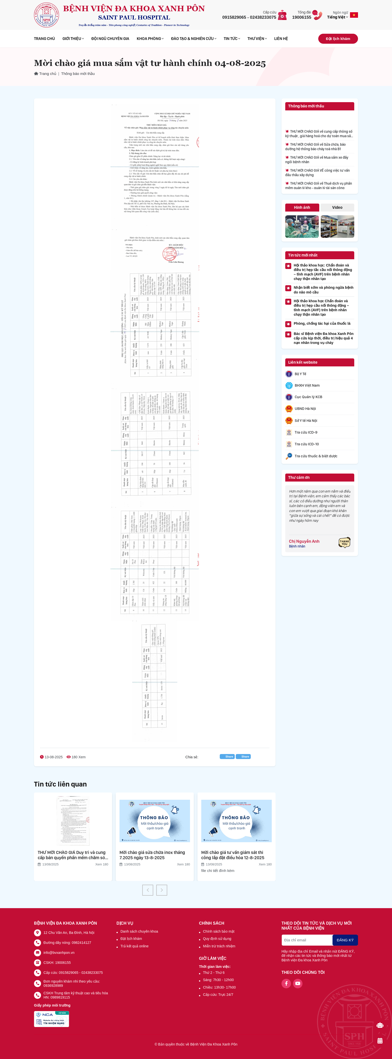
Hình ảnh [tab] (302, 207)
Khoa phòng (150, 38)
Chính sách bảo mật (218, 931)
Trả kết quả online (134, 946)
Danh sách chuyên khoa (139, 931)
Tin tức (232, 38)
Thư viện (257, 38)
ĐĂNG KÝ (345, 940)
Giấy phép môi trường (52, 1005)
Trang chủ (44, 38)
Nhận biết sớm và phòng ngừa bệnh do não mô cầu (319, 289)
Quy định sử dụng (217, 939)
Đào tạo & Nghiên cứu (193, 38)
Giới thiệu (73, 38)
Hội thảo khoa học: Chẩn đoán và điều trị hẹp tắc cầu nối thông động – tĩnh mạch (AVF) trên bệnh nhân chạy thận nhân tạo (318, 272)
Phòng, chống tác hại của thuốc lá (317, 324)
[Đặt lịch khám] (380, 1041)
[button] (147, 890)
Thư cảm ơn (299, 477)
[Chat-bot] (380, 1025)
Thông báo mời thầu (78, 73)
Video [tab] (337, 207)
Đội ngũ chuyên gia (110, 38)
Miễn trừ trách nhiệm (219, 946)
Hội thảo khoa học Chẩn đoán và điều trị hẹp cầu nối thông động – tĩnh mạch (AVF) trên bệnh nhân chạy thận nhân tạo (317, 308)
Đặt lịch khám (338, 38)
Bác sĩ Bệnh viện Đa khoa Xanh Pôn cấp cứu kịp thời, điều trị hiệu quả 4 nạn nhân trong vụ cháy (319, 338)
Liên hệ (281, 38)
